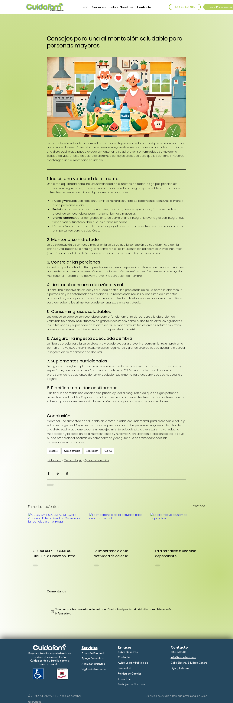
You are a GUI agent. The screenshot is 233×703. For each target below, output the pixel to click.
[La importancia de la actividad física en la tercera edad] (116, 528)
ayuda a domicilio (72, 450)
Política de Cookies (129, 673)
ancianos (53, 450)
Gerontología (73, 460)
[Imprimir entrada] (67, 473)
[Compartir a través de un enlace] (58, 473)
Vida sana (54, 460)
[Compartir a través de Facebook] (48, 473)
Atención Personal (93, 653)
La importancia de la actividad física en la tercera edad (111, 554)
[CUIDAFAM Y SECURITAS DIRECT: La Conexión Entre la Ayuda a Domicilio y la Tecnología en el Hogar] (55, 528)
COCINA (108, 450)
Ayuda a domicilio (97, 460)
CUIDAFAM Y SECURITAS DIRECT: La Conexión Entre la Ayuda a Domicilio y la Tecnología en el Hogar (54, 554)
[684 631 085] (185, 7)
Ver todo (199, 506)
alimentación (92, 450)
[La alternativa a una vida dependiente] (177, 528)
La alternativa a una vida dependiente (175, 553)
